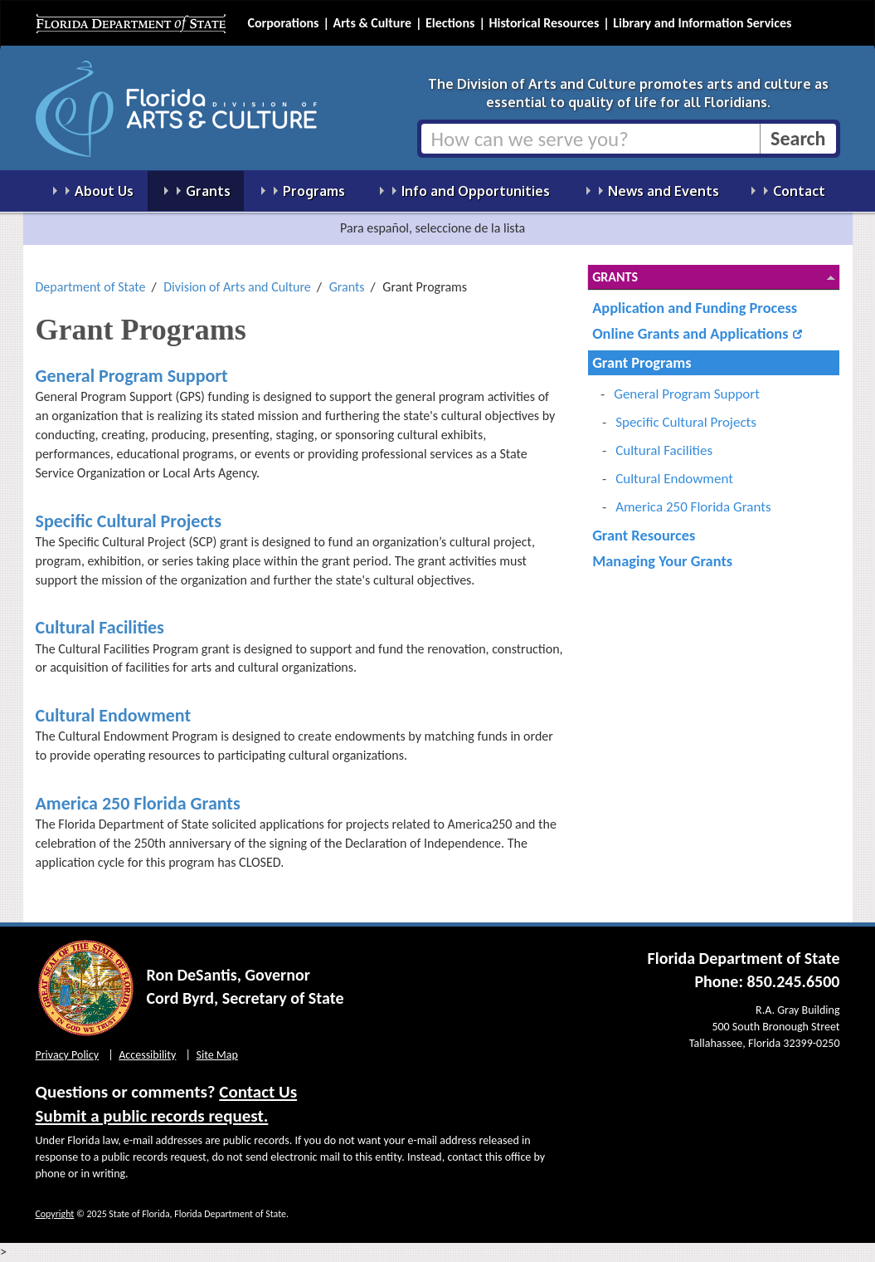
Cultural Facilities (100, 627)
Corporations (283, 23)
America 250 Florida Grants (138, 803)
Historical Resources (544, 23)
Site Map (217, 1055)
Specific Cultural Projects (129, 521)
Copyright (55, 1214)
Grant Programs (641, 362)
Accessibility (147, 1055)
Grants (347, 287)
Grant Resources (643, 535)
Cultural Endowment (114, 715)
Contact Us (258, 1092)
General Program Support (132, 375)
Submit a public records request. (152, 1116)
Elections (449, 23)
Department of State (91, 287)
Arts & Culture (372, 23)
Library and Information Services (702, 23)
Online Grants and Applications (690, 333)
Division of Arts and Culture (237, 287)
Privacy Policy (68, 1055)
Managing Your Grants (662, 560)
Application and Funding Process (694, 307)
